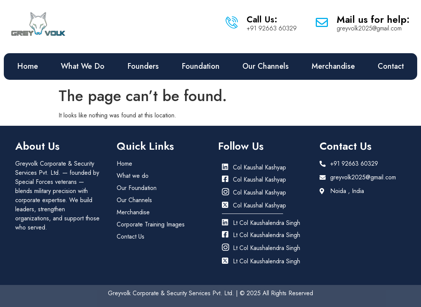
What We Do (82, 66)
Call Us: (262, 19)
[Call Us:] (232, 22)
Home (27, 66)
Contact (391, 66)
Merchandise (333, 66)
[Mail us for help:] (322, 22)
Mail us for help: (373, 19)
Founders (143, 66)
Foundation (201, 66)
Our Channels (265, 66)
